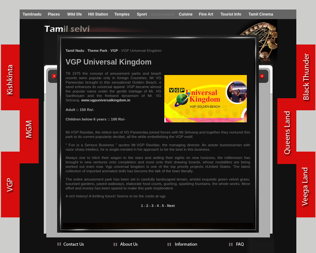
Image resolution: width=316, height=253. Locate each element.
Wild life (74, 14)
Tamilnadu (32, 14)
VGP (113, 50)
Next (171, 206)
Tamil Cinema (261, 14)
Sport (142, 14)
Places (54, 14)
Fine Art (206, 14)
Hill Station (98, 14)
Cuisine (186, 14)
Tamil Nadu (75, 50)
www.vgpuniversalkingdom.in (105, 100)
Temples (122, 14)
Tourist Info (231, 14)
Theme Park (97, 50)
